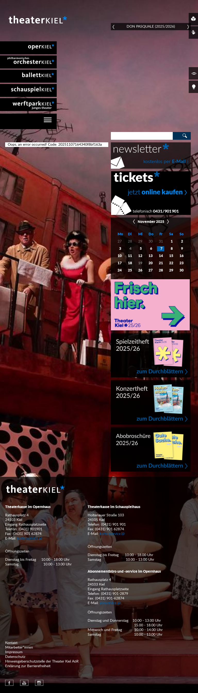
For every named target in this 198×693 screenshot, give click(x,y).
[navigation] (28, 121)
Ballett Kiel (28, 76)
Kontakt (11, 643)
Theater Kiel (37, 20)
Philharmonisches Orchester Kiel (28, 62)
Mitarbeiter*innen (19, 647)
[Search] (142, 136)
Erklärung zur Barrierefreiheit (28, 666)
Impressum (14, 652)
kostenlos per (164, 161)
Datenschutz (15, 657)
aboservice (108, 603)
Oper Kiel (28, 47)
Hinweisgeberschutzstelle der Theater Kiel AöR (42, 661)
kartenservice (27, 538)
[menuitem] (28, 47)
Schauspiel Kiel (28, 90)
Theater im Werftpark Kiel (28, 104)
